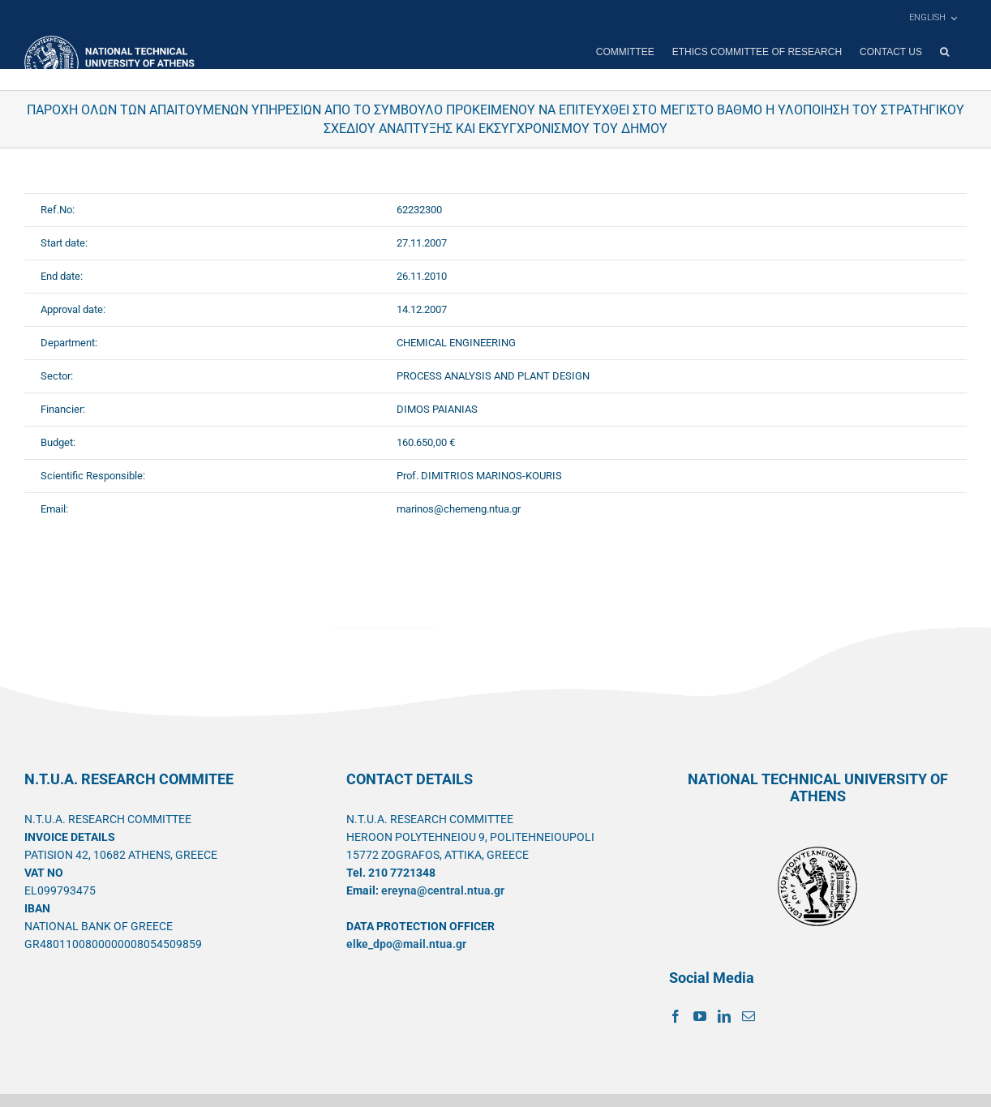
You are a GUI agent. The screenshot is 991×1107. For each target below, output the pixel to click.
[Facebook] (675, 1016)
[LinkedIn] (724, 1016)
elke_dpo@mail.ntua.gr (406, 944)
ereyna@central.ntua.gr (442, 890)
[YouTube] (699, 1016)
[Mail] (748, 1016)
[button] (944, 52)
